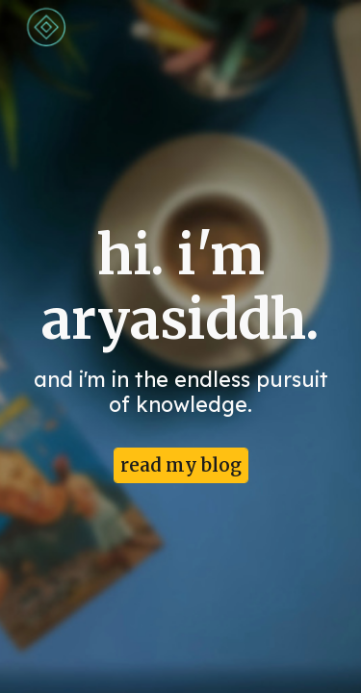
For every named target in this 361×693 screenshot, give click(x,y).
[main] (181, 329)
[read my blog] (181, 466)
